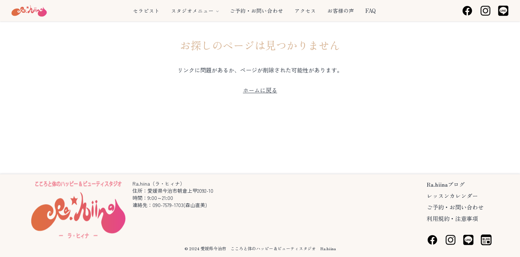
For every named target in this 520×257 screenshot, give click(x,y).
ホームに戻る (260, 90)
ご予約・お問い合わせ (256, 10)
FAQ (370, 10)
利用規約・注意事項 (452, 218)
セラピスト (146, 10)
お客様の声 (340, 10)
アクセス (305, 10)
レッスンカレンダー (452, 195)
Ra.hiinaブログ (446, 184)
